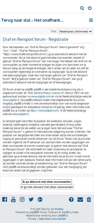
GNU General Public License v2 (45, 92)
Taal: (54, 31)
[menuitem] (82, 9)
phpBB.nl (63, 215)
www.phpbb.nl (11, 99)
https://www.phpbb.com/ (44, 110)
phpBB (33, 212)
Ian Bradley (57, 208)
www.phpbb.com (41, 96)
